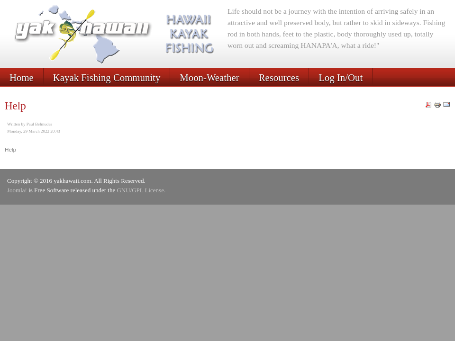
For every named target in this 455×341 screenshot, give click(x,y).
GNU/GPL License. (141, 190)
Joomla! (17, 190)
